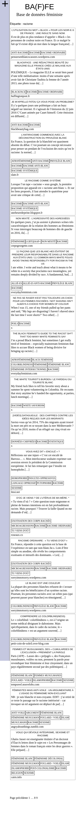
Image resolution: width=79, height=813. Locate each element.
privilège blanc (60, 161)
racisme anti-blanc (36, 166)
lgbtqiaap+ (33, 241)
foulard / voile (22, 680)
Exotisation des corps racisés (31, 521)
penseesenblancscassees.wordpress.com (33, 56)
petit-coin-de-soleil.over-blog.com (30, 643)
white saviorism (33, 405)
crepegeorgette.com (22, 245)
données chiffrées (24, 441)
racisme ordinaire (53, 52)
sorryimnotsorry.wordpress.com (28, 577)
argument (32, 712)
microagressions (23, 526)
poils (15, 323)
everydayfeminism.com (24, 292)
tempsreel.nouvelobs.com (25, 684)
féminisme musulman (25, 717)
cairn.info (16, 777)
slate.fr (15, 174)
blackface (18, 92)
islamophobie (42, 680)
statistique (56, 441)
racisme (34, 52)
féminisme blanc (59, 364)
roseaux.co (17, 534)
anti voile (18, 712)
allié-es (17, 283)
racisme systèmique (25, 170)
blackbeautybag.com (22, 129)
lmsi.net (15, 492)
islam (65, 717)
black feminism (42, 359)
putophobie (44, 483)
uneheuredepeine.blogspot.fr (27, 212)
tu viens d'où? (20, 530)
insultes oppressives (42, 478)
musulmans (19, 722)
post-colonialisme (42, 768)
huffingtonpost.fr (20, 96)
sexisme (17, 488)
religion (17, 773)
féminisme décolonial (48, 758)
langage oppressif (24, 483)
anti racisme (20, 52)
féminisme (18, 241)
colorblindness (22, 364)
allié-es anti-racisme (37, 283)
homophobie (19, 478)
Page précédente (19, 797)
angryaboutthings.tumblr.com (27, 726)
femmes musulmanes (47, 675)
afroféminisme (21, 161)
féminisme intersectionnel (29, 369)
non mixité (49, 241)
